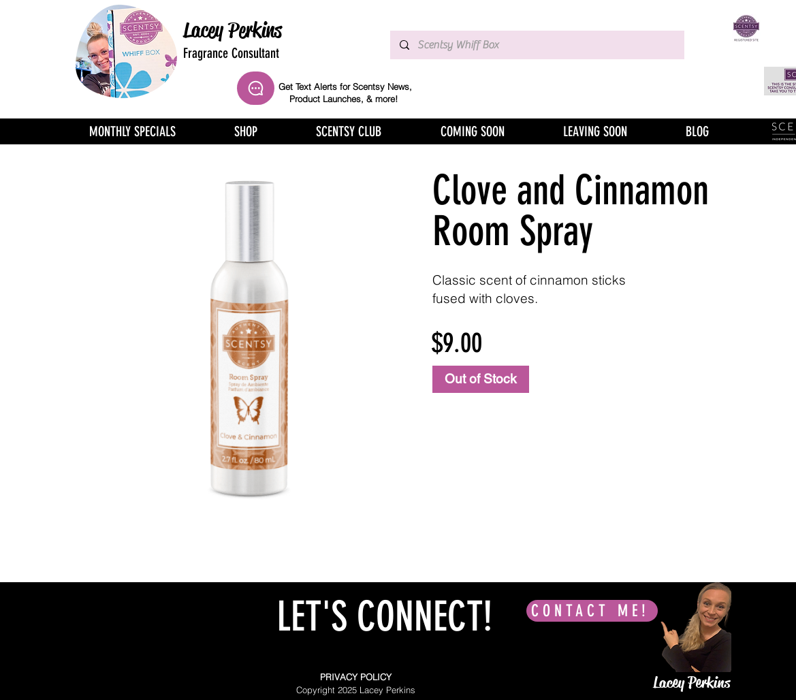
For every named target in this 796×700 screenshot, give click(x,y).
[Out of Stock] (480, 379)
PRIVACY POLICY (356, 676)
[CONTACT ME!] (592, 611)
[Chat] (255, 88)
